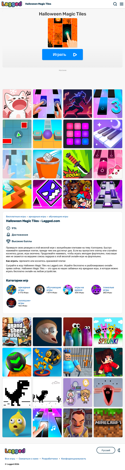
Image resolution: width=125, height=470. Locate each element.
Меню (121, 4)
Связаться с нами (28, 458)
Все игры (10, 458)
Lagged (12, 4)
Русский (106, 450)
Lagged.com (15, 451)
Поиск (115, 4)
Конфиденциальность (73, 458)
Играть (59, 54)
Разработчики (50, 458)
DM (119, 450)
